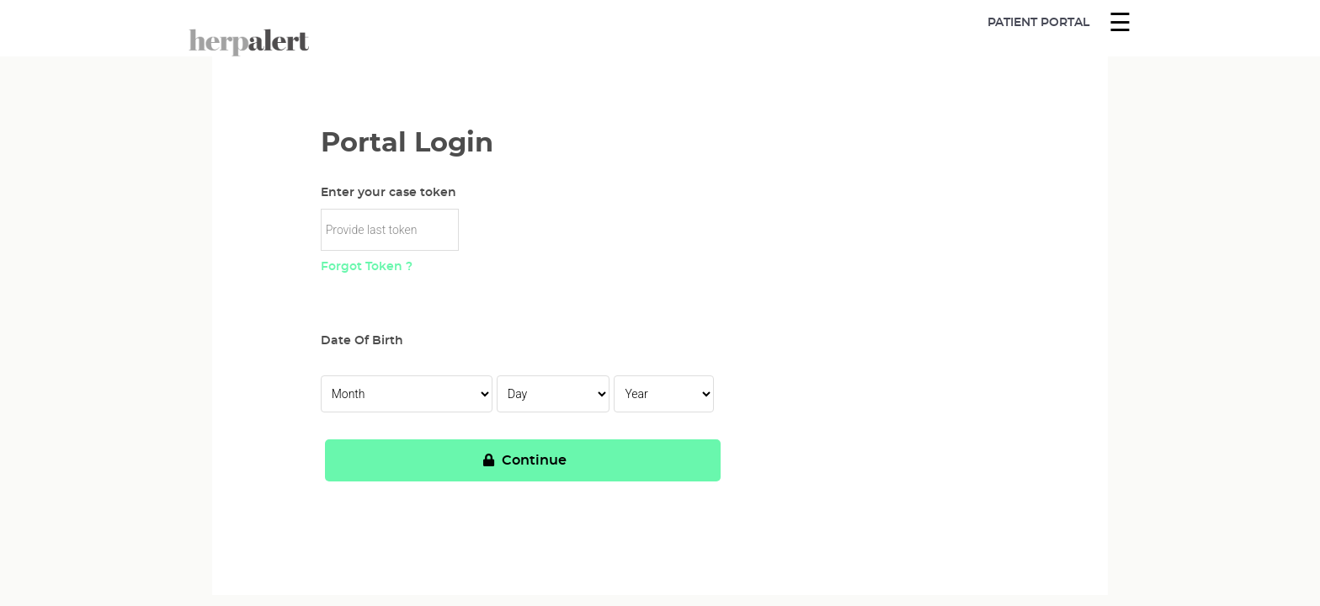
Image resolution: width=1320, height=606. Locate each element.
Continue (523, 460)
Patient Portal (1038, 23)
